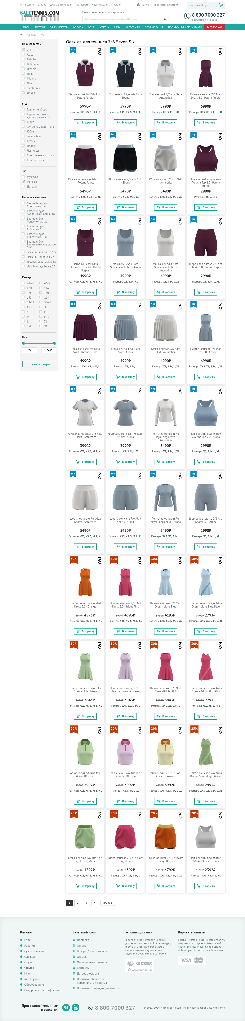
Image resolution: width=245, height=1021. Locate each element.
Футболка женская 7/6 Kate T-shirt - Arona (125, 435)
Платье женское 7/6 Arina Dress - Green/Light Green (206, 774)
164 (46, 297)
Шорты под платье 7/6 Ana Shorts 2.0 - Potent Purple (205, 265)
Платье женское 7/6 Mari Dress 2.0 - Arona (205, 350)
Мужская (32, 176)
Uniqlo (31, 92)
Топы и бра (34, 136)
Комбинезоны (35, 160)
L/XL (30, 288)
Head (30, 73)
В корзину (85, 122)
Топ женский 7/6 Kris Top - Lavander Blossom (125, 774)
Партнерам (81, 4)
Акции (118, 4)
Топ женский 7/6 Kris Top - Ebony (125, 96)
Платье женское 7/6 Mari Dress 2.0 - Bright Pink (125, 605)
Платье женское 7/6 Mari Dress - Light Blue (165, 605)
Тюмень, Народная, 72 (40, 256)
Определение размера (92, 962)
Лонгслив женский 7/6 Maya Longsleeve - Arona (166, 520)
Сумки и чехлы (59, 27)
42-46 (30, 283)
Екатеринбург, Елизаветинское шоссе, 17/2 (41, 244)
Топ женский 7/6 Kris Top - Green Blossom (85, 774)
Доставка (83, 940)
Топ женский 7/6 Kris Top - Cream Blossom (165, 774)
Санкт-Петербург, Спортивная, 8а (37, 205)
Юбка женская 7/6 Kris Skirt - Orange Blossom (166, 859)
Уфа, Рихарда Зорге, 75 (41, 266)
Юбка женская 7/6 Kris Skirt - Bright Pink (125, 859)
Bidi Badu (33, 64)
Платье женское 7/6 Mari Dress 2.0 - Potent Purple (205, 96)
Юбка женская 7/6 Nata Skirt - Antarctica (165, 350)
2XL (29, 326)
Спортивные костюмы (40, 155)
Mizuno (31, 78)
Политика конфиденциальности (98, 988)
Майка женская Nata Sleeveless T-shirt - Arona (125, 265)
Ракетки (40, 27)
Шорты (31, 121)
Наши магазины (101, 4)
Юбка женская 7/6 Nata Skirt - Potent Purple (85, 350)
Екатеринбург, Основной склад (37, 220)
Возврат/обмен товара (92, 951)
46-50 (47, 283)
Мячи (117, 27)
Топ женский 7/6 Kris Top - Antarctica (165, 96)
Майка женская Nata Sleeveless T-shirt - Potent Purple (85, 267)
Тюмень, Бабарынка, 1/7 (41, 252)
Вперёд (107, 903)
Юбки (30, 131)
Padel (26, 27)
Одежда (78, 27)
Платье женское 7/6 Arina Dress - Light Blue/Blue (206, 605)
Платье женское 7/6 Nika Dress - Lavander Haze (125, 689)
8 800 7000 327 (204, 15)
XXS (29, 307)
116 (46, 288)
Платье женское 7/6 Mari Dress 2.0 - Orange (85, 605)
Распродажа (214, 27)
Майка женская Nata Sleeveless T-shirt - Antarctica (165, 267)
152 (29, 297)
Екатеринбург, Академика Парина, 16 (41, 212)
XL (45, 321)
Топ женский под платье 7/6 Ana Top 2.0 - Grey (206, 859)
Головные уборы (37, 109)
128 (29, 292)
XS (45, 307)
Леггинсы (33, 150)
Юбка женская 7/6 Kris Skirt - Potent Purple (85, 181)
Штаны (31, 141)
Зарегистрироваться (166, 4)
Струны (104, 27)
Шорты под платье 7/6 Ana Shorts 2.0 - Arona (205, 520)
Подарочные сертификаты (185, 27)
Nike (30, 83)
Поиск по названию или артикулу (103, 12)
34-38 (30, 302)
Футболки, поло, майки (41, 126)
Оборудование (154, 27)
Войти (143, 4)
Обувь (91, 27)
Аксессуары (133, 27)
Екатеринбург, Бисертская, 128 (37, 235)
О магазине (27, 4)
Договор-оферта (88, 973)
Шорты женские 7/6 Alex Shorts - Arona (125, 520)
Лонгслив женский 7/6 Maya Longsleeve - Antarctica (166, 437)
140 (46, 292)
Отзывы (42, 4)
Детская (32, 186)
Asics (30, 54)
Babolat (31, 59)
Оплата (82, 945)
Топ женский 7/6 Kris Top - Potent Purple (85, 96)
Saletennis (33, 88)
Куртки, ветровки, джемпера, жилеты (39, 116)
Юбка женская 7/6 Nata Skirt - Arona (125, 350)
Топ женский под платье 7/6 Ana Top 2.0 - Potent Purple (206, 182)
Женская (32, 181)
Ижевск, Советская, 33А (41, 261)
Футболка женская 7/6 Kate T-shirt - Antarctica (85, 435)
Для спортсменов (60, 4)
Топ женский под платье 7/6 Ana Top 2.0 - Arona (206, 435)
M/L (46, 316)
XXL (46, 326)
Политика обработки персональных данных (92, 980)
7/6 (29, 49)
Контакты (83, 968)
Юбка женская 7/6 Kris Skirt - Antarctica (166, 181)
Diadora (31, 68)
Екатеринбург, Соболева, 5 (35, 228)
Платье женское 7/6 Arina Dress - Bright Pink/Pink (206, 689)
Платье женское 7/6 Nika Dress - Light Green (85, 689)
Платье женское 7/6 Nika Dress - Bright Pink (165, 689)
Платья (31, 145)
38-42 (47, 302)
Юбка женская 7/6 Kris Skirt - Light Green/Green (85, 859)
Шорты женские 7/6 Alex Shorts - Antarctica (85, 520)
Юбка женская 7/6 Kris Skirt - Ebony (125, 181)
